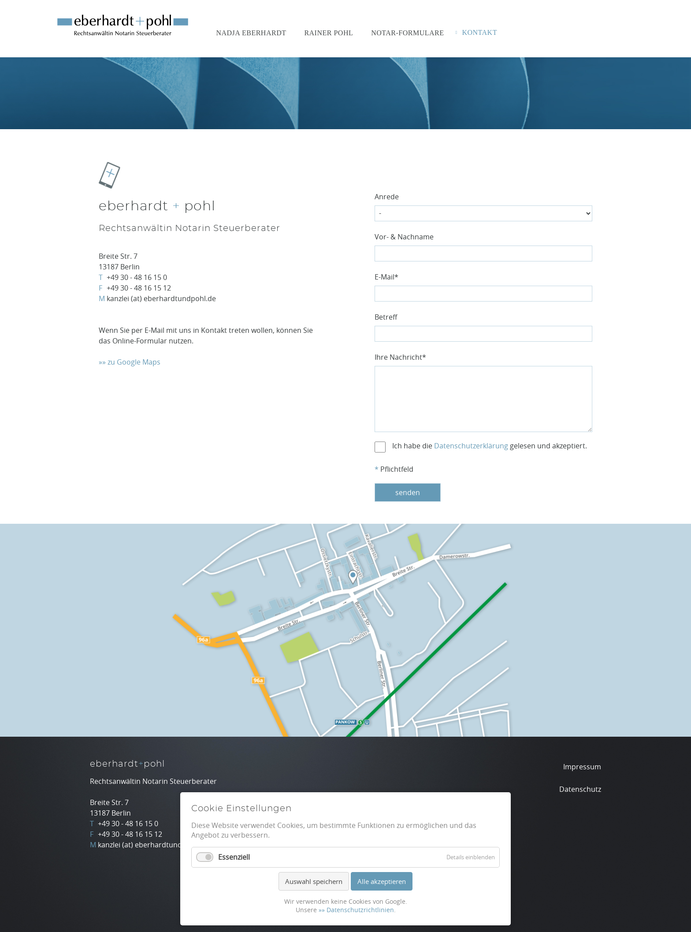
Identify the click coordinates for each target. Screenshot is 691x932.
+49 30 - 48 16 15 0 (137, 277)
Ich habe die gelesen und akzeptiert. (489, 445)
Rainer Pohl (328, 33)
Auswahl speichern (313, 881)
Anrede (387, 196)
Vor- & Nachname (404, 237)
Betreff (386, 317)
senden (407, 492)
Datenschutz (580, 789)
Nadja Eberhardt (251, 33)
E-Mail (386, 277)
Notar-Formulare (407, 33)
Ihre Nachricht (400, 357)
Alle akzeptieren (381, 881)
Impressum (582, 767)
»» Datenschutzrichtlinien (356, 910)
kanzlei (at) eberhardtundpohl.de (161, 298)
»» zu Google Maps (129, 362)
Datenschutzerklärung (471, 446)
